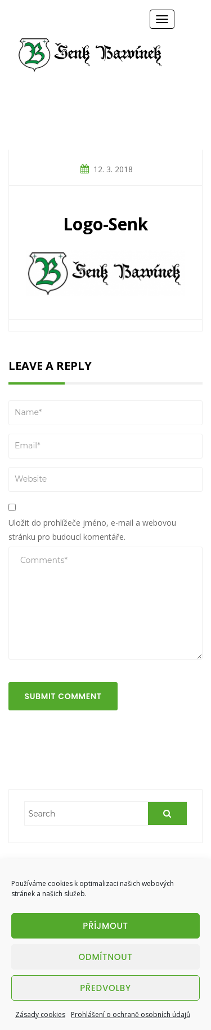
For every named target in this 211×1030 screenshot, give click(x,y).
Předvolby (105, 988)
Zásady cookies (40, 1014)
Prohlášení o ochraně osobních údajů (130, 1014)
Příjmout (105, 926)
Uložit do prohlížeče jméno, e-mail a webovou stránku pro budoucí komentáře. (92, 529)
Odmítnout (106, 957)
